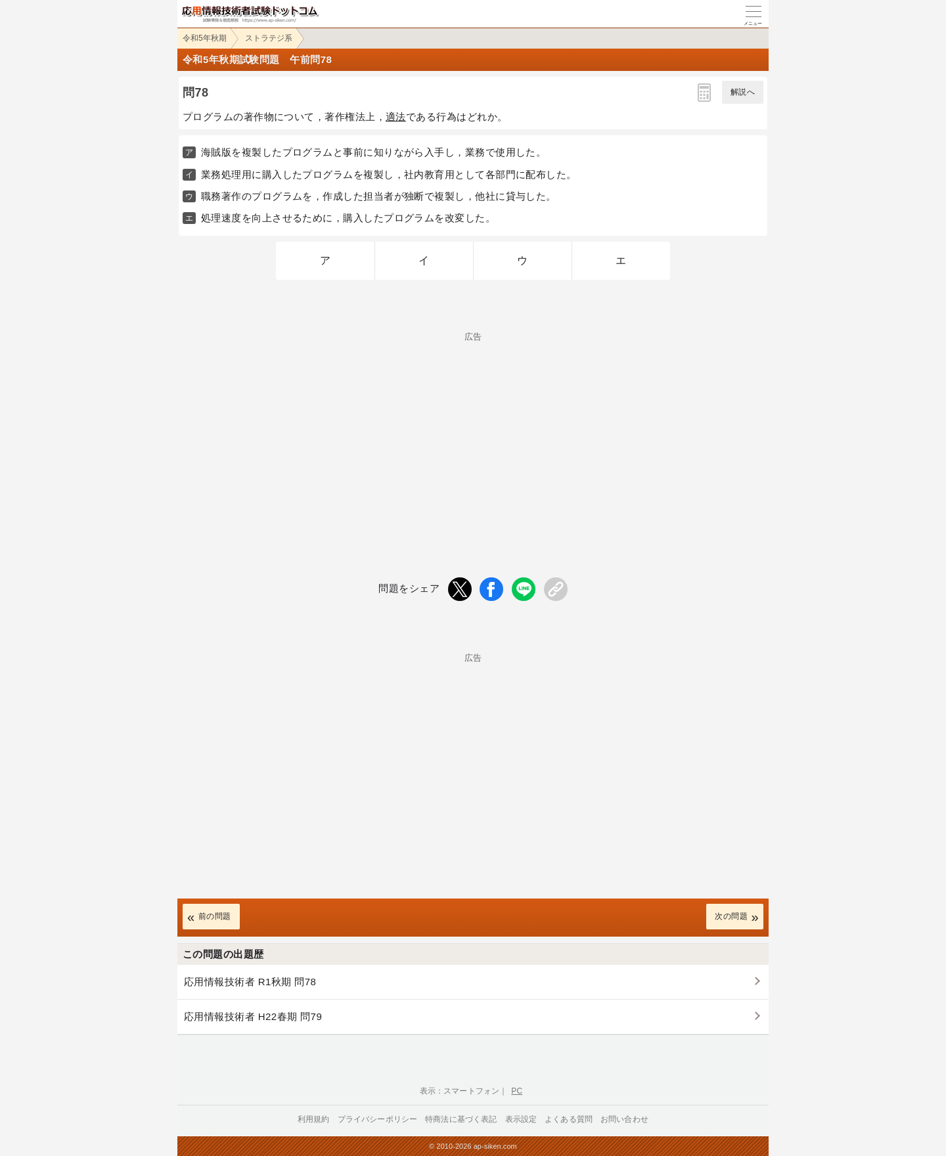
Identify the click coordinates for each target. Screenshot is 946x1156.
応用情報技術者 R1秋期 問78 (250, 981)
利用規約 (314, 1119)
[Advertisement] (473, 433)
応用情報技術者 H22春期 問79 (253, 1016)
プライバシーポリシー (378, 1119)
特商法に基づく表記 (461, 1119)
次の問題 (731, 916)
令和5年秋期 (205, 38)
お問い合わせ (624, 1119)
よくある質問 (569, 1119)
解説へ (743, 92)
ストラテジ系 (268, 38)
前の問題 (214, 916)
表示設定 (521, 1119)
